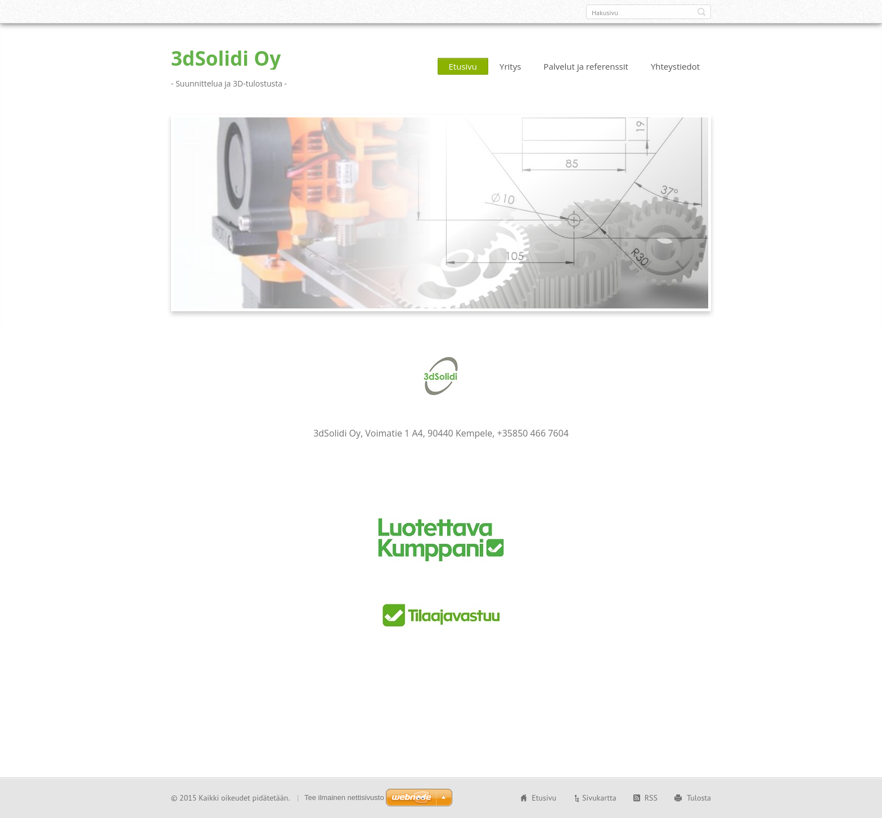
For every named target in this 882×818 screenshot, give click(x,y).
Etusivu (463, 66)
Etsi (701, 12)
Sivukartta (599, 798)
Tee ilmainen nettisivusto (344, 797)
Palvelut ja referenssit (585, 66)
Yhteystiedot (675, 66)
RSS (651, 798)
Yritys (510, 66)
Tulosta (699, 798)
